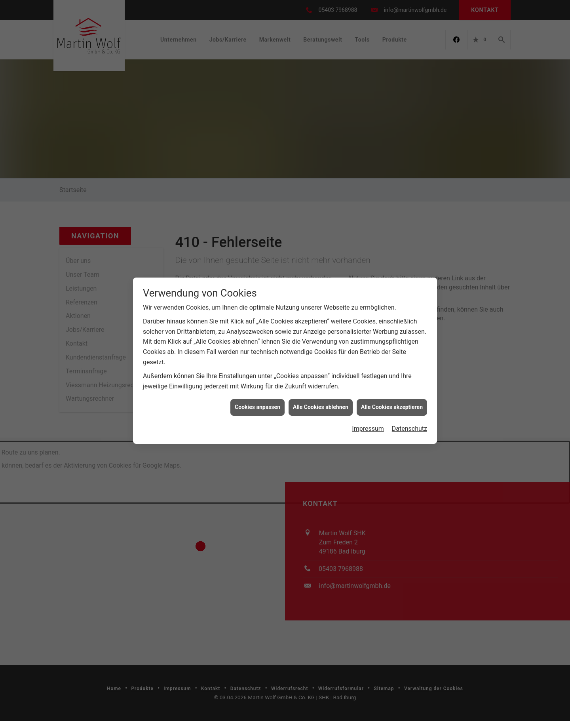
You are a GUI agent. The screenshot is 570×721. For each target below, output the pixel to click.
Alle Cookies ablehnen (320, 407)
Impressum (368, 428)
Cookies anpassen (257, 407)
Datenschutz (409, 428)
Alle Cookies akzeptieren (392, 407)
